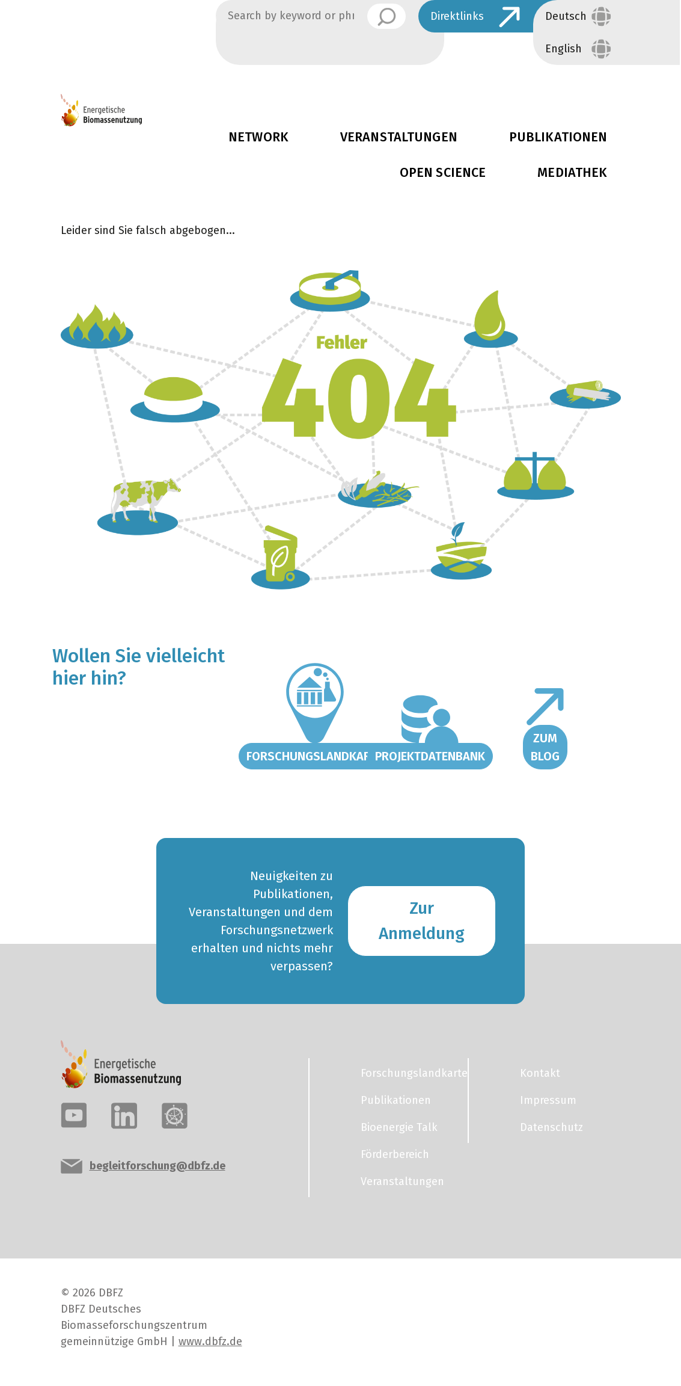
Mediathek (572, 172)
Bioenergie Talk (399, 1127)
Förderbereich (395, 1154)
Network (258, 137)
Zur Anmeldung (422, 920)
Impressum (548, 1100)
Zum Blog (545, 747)
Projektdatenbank (430, 756)
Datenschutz (551, 1127)
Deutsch (566, 16)
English (563, 48)
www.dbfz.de (210, 1341)
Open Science (443, 172)
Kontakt (540, 1073)
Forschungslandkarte (314, 756)
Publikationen (396, 1100)
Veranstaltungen (398, 137)
